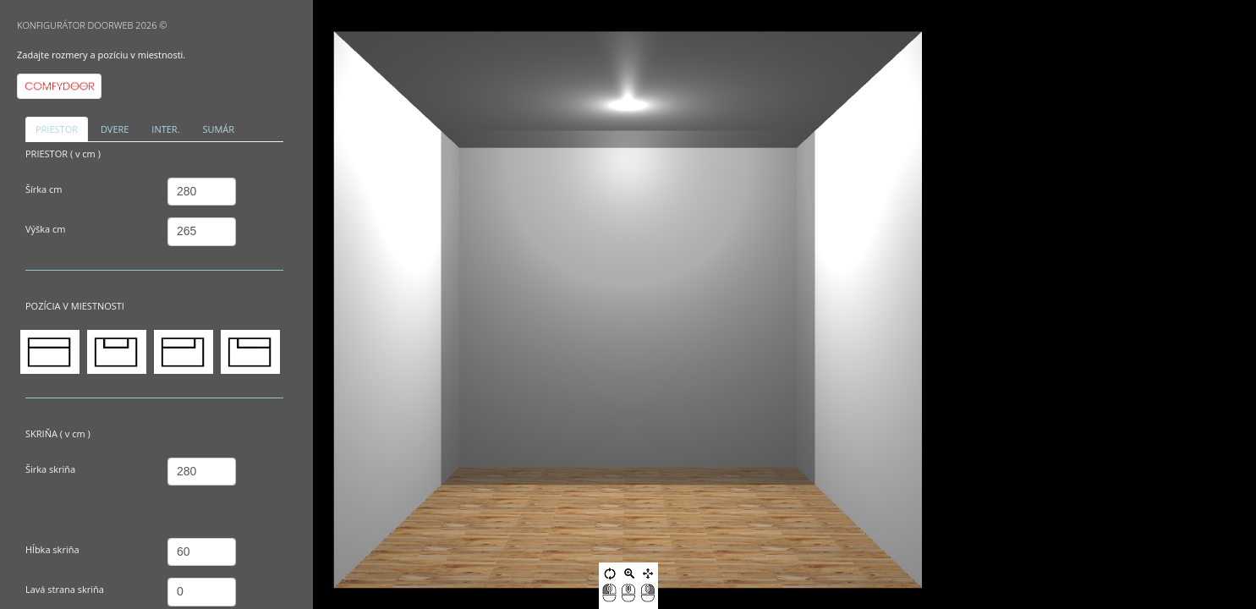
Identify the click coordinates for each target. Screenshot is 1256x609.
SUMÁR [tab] (218, 129)
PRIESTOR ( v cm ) (63, 153)
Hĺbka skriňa (52, 549)
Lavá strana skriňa (64, 589)
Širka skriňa (50, 469)
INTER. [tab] (165, 129)
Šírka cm (44, 189)
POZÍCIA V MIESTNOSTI (74, 305)
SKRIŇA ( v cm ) (57, 433)
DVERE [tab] (115, 129)
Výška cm (45, 228)
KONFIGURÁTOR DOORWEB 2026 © (92, 25)
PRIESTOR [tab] (57, 129)
